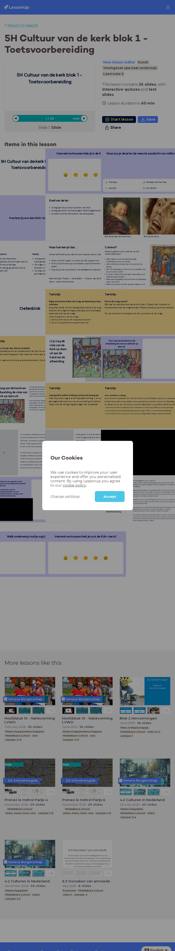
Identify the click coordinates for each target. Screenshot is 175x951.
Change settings (65, 496)
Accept (110, 496)
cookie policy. (74, 485)
